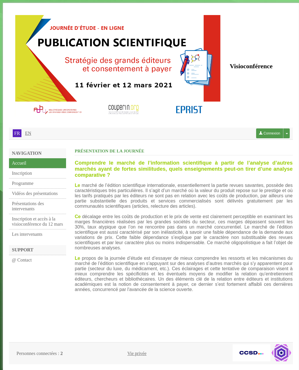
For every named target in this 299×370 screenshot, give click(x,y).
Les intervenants (27, 234)
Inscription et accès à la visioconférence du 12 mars (37, 221)
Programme (23, 183)
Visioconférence (251, 66)
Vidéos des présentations (35, 193)
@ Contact (22, 259)
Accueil (19, 163)
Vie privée (136, 353)
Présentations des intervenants (28, 206)
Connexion (269, 133)
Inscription (22, 173)
